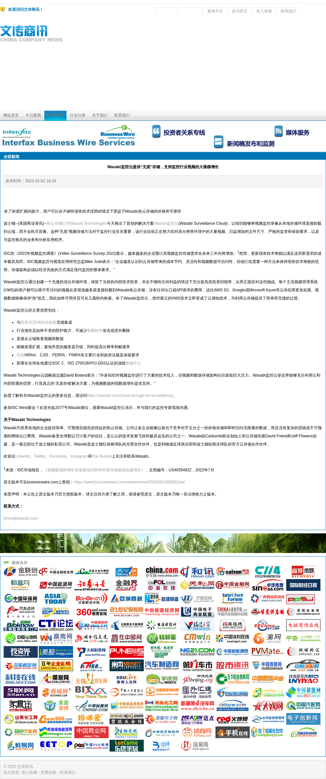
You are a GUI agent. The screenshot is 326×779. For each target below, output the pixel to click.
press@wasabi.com (21, 518)
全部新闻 (55, 115)
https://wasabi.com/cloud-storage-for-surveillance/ (130, 395)
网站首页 (11, 115)
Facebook (58, 456)
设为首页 (239, 11)
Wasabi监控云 (166, 223)
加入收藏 (264, 11)
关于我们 (100, 115)
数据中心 (133, 363)
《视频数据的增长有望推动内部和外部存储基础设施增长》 (94, 470)
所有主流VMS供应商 (38, 322)
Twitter (39, 456)
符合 (20, 355)
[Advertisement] (245, 64)
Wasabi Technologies (88, 223)
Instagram (79, 456)
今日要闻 (33, 115)
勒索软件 (95, 330)
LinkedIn (22, 456)
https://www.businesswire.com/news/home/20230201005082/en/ (129, 482)
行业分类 (77, 115)
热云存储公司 (58, 223)
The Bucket (102, 456)
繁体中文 (215, 11)
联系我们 (288, 11)
